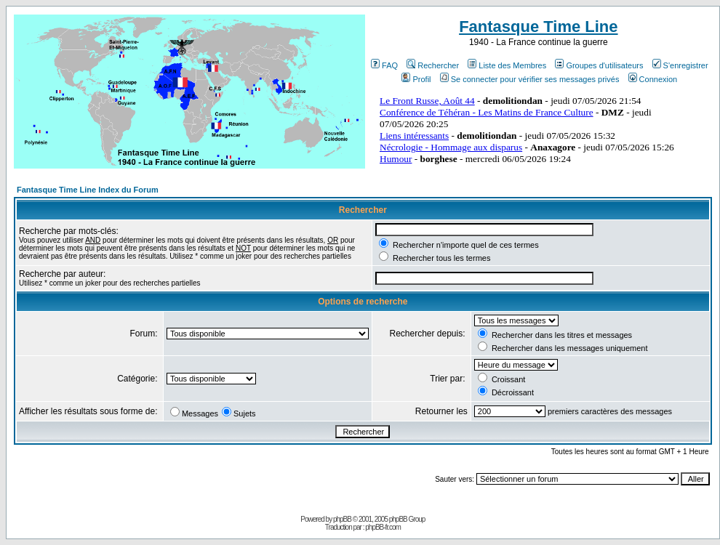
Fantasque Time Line (538, 26)
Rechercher (433, 65)
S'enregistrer (680, 65)
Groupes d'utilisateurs (599, 65)
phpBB (342, 519)
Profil (416, 79)
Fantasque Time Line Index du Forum (88, 189)
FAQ (384, 65)
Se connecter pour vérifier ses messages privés (530, 79)
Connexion (653, 79)
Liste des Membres (507, 65)
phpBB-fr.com (383, 527)
